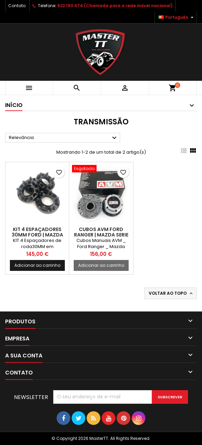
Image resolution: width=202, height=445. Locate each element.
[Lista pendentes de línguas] (176, 17)
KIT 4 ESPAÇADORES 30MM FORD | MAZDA (37, 232)
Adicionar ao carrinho (37, 265)
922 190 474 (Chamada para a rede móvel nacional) (115, 6)
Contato (17, 6)
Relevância (63, 138)
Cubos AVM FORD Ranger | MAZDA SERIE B (101, 235)
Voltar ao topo (171, 293)
